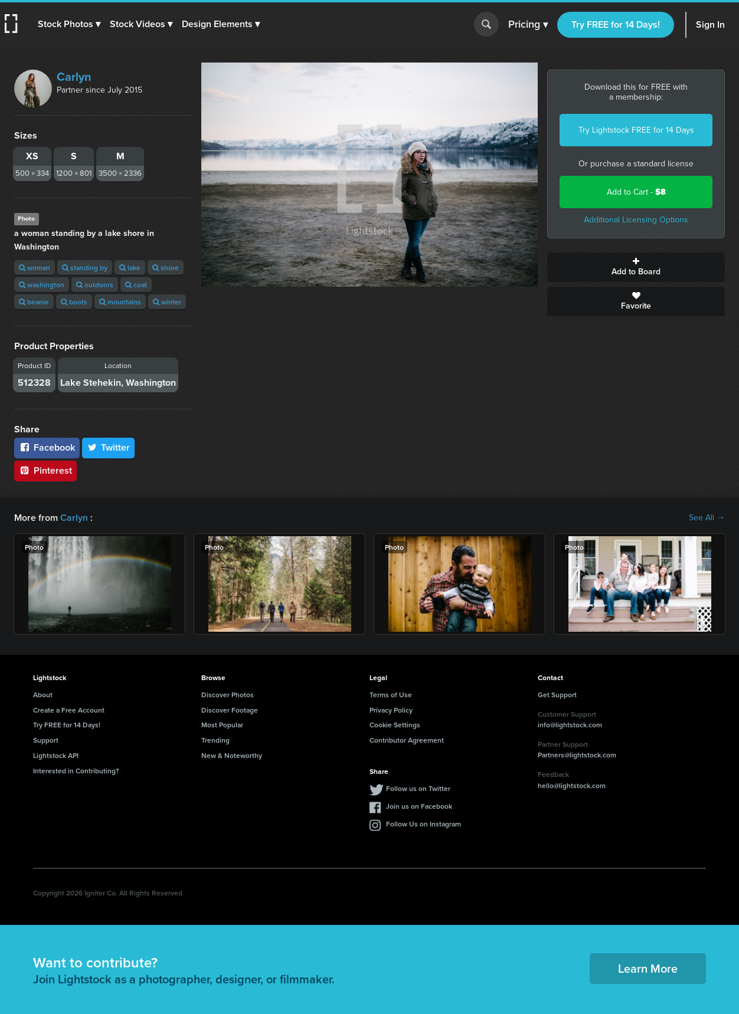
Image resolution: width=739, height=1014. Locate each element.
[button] (69, 24)
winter (167, 302)
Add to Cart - (636, 192)
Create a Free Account (68, 710)
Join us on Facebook (419, 806)
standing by (84, 267)
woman (34, 267)
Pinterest (45, 470)
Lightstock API (56, 755)
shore (165, 267)
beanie (34, 302)
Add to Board (636, 267)
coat (136, 285)
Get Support (557, 695)
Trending (215, 740)
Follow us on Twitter (418, 788)
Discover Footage (229, 710)
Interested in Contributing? (76, 771)
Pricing (528, 25)
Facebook (47, 447)
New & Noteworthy (231, 755)
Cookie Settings (395, 725)
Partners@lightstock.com (577, 755)
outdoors (94, 285)
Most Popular (222, 725)
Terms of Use (391, 695)
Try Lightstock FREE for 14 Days (636, 130)
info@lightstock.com (570, 725)
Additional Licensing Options (636, 220)
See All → (707, 518)
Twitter (108, 447)
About (43, 695)
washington (41, 285)
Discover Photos (227, 695)
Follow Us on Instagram (423, 824)
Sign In (710, 24)
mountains (120, 302)
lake (129, 267)
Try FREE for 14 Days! (615, 24)
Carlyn (74, 77)
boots (74, 302)
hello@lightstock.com (572, 785)
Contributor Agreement (407, 740)
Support (45, 740)
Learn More (648, 968)
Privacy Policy (391, 710)
